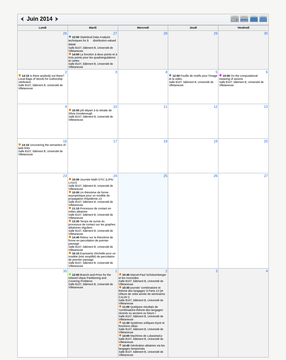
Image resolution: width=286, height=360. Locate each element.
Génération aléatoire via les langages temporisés (142, 347)
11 (165, 106)
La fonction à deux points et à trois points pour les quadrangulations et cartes (93, 57)
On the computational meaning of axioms (238, 77)
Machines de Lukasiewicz (142, 335)
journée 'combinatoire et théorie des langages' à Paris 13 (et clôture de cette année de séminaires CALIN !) (142, 292)
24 (115, 176)
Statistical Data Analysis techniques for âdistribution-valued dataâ (92, 41)
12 (215, 106)
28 (165, 33)
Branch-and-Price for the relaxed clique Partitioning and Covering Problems (90, 278)
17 (115, 141)
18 (165, 141)
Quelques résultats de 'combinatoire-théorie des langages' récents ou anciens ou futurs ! (141, 310)
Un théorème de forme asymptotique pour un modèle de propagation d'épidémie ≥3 (89, 195)
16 (65, 141)
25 (165, 176)
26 (65, 33)
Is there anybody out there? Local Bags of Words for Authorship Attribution (41, 79)
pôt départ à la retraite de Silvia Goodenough (90, 112)
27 (115, 33)
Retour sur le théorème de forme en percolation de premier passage (91, 240)
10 (115, 106)
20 (266, 141)
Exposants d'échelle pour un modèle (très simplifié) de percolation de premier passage (92, 256)
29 (215, 33)
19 (215, 141)
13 (266, 106)
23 (65, 176)
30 (266, 33)
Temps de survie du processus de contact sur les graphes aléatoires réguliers (92, 224)
